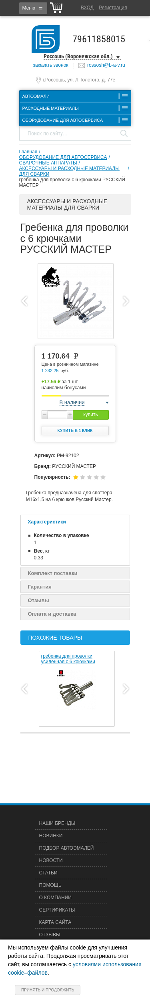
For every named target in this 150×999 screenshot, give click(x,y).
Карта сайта (55, 922)
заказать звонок (50, 65)
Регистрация (113, 7)
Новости (51, 860)
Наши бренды (57, 823)
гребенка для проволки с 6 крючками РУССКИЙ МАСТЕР (72, 182)
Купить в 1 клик (75, 430)
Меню (28, 8)
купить (90, 414)
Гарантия (40, 587)
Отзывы (38, 600)
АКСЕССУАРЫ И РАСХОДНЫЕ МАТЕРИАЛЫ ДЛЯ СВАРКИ (69, 171)
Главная (28, 152)
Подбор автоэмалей (66, 848)
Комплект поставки (53, 573)
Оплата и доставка (52, 614)
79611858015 (98, 39)
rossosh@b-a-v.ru (106, 65)
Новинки (51, 835)
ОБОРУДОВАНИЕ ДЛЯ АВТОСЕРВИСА (63, 157)
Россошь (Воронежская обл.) (78, 56)
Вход (87, 7)
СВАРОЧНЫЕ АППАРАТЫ (48, 163)
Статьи (48, 873)
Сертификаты (57, 910)
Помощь (50, 885)
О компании (55, 897)
